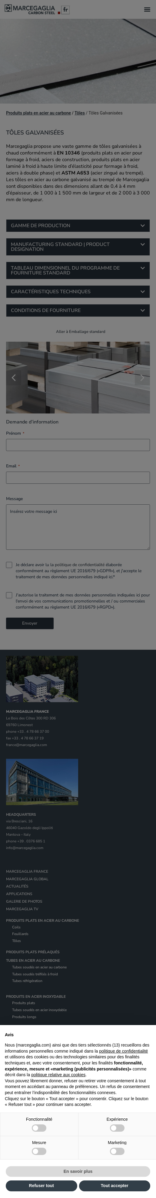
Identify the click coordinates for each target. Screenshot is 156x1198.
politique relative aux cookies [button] (58, 1074)
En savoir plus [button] (78, 1171)
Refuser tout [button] (41, 1185)
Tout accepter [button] (114, 1185)
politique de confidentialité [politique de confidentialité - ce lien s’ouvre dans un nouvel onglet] (123, 1051)
